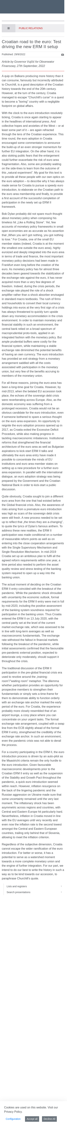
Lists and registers (35, 886)
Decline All (49, 1118)
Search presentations (35, 892)
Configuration (13, 1118)
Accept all (32, 1118)
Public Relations (31, 28)
